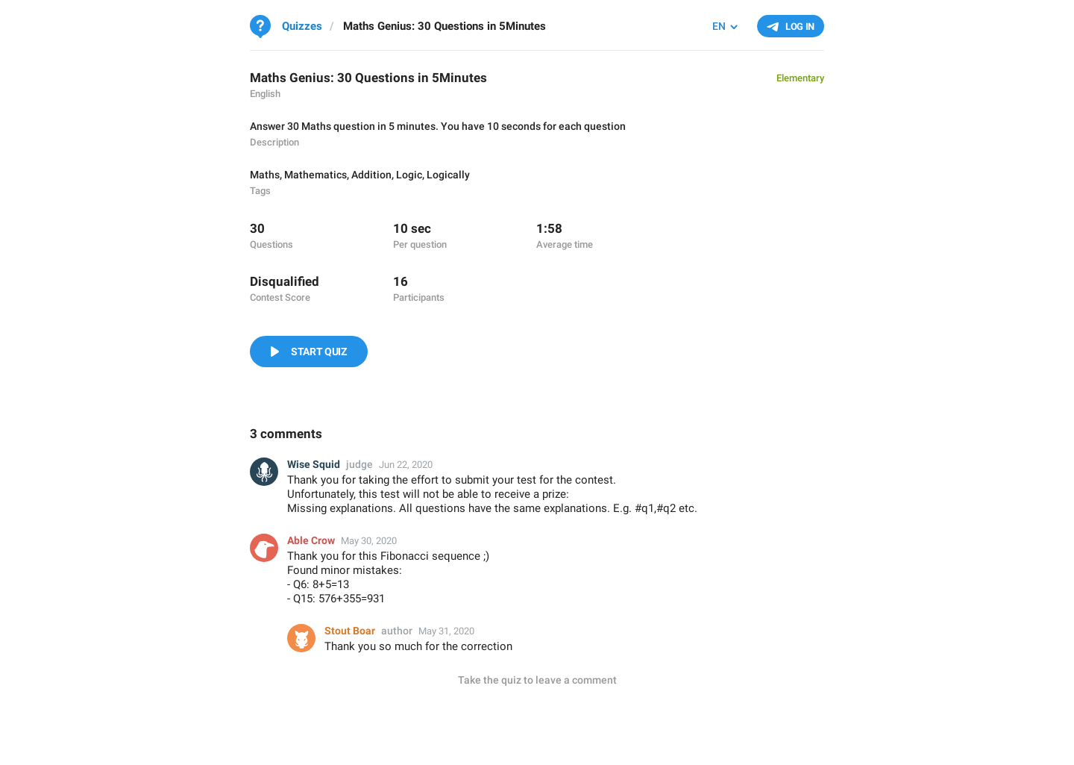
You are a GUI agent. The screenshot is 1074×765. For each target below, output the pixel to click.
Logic (409, 175)
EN (719, 26)
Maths (265, 175)
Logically (448, 175)
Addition (371, 175)
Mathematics (315, 175)
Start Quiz (319, 351)
